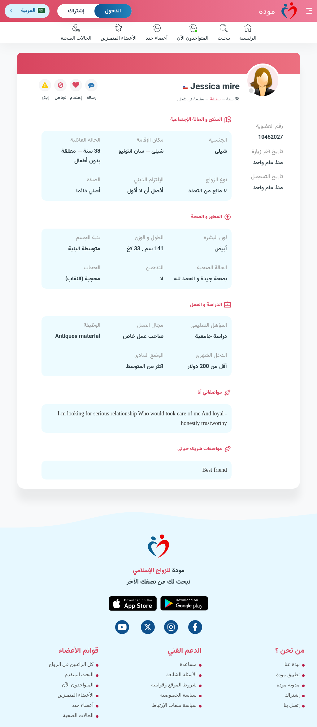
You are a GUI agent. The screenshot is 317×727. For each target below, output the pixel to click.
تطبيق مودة (288, 674)
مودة (278, 10)
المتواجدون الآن (192, 32)
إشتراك (76, 11)
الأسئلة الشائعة (181, 674)
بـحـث (224, 32)
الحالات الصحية (76, 32)
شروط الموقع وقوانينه (174, 684)
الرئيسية (247, 32)
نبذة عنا (292, 664)
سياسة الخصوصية (178, 695)
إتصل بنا (292, 705)
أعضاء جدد (156, 32)
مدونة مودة (288, 684)
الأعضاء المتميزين (119, 32)
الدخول (113, 11)
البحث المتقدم (79, 674)
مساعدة (188, 664)
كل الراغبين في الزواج (71, 664)
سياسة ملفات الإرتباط (174, 705)
